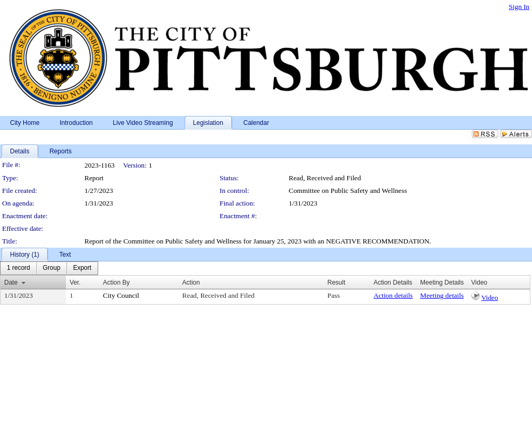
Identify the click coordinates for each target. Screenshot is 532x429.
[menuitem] (18, 268)
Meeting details (442, 295)
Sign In (519, 7)
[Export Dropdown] (82, 268)
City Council (121, 295)
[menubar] (49, 268)
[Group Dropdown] (51, 268)
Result (336, 282)
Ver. (75, 282)
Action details (393, 295)
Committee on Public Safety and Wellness (348, 190)
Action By (116, 282)
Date (10, 282)
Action (191, 282)
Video (489, 297)
